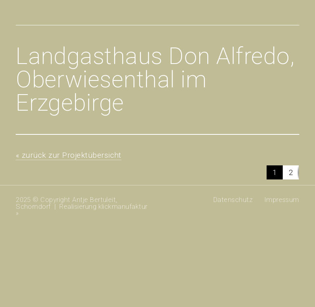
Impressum (281, 200)
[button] (275, 172)
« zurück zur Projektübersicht (68, 155)
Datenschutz (232, 200)
